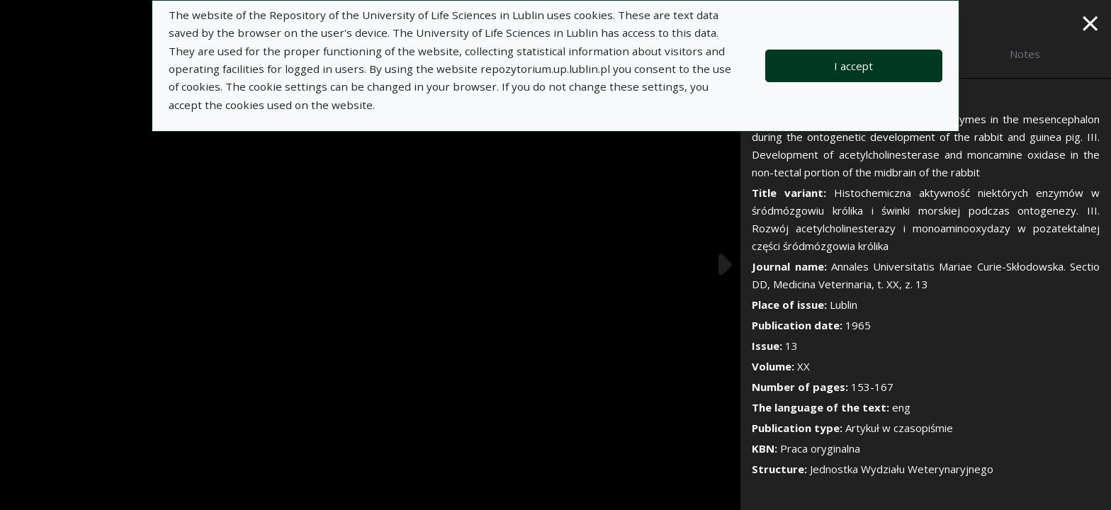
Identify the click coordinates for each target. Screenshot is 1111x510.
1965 (858, 325)
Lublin (843, 305)
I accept (853, 66)
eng (901, 407)
